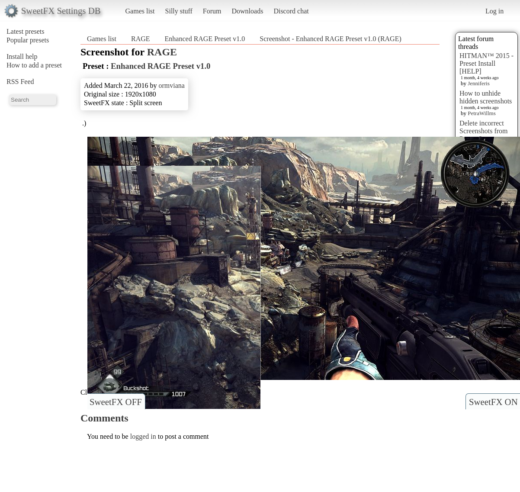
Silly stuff (179, 11)
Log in (494, 11)
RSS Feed (20, 81)
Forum (212, 11)
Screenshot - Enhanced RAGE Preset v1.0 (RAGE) (330, 38)
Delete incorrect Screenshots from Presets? (483, 130)
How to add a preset (34, 65)
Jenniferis (479, 83)
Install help (22, 56)
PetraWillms (481, 113)
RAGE (140, 38)
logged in (143, 436)
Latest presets (25, 31)
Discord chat (290, 11)
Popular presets (27, 40)
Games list (140, 11)
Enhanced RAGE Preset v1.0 (205, 38)
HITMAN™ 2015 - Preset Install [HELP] (486, 63)
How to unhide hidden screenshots (485, 97)
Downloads (247, 11)
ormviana (171, 85)
